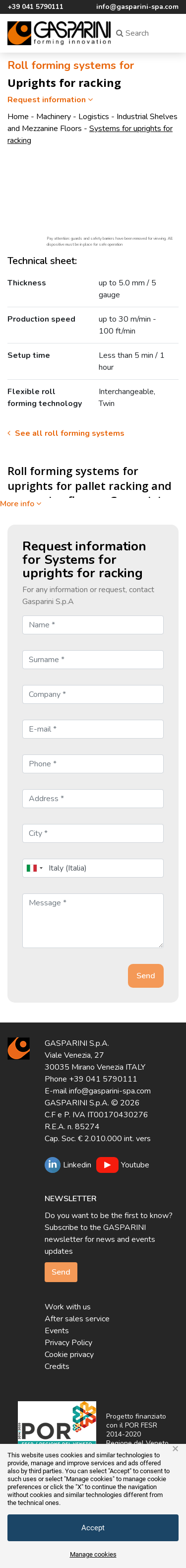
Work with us (68, 1306)
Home (18, 116)
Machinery (53, 116)
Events (57, 1330)
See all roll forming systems (65, 433)
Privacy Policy (68, 1342)
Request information (51, 99)
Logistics (93, 116)
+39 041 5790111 (35, 6)
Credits (57, 1366)
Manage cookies (93, 1554)
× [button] (175, 1448)
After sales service (77, 1318)
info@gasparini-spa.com (137, 6)
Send (61, 1272)
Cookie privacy (69, 1354)
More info (20, 503)
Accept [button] (93, 1527)
